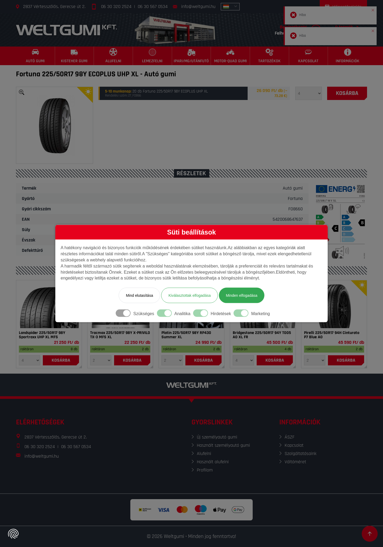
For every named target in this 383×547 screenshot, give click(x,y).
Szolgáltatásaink (301, 453)
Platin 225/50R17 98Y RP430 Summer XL (186, 335)
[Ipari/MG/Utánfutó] (191, 56)
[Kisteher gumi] (74, 56)
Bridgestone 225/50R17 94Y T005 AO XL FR (262, 335)
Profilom (205, 470)
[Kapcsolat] (308, 56)
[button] (373, 9)
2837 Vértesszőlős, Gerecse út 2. (54, 6)
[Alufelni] (113, 56)
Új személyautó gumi (217, 437)
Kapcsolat (294, 445)
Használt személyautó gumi (223, 445)
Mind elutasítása (139, 295)
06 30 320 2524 (116, 6)
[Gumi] (49, 304)
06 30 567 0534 (153, 6)
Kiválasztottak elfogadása (189, 295)
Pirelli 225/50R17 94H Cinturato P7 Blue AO (331, 335)
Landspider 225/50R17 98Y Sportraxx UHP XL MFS (42, 335)
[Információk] (347, 56)
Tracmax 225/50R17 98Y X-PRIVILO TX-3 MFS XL (120, 335)
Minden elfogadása (241, 295)
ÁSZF (289, 437)
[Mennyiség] (308, 93)
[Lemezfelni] (152, 56)
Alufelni (204, 453)
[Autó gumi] (35, 56)
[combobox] (230, 6)
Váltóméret (295, 462)
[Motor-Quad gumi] (230, 56)
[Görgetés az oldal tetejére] (370, 534)
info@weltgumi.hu (198, 6)
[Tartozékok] (269, 56)
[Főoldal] (66, 30)
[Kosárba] (347, 93)
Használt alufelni (213, 462)
